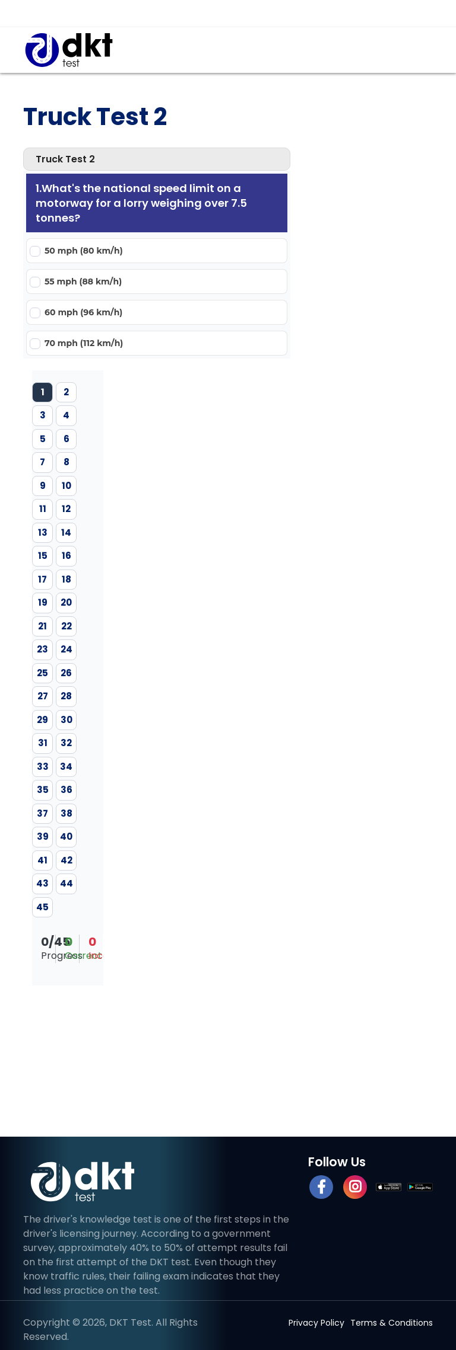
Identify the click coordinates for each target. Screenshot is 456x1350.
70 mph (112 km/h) (84, 343)
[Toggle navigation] (415, 50)
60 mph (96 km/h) (83, 312)
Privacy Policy (316, 1323)
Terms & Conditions (391, 1323)
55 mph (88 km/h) (83, 281)
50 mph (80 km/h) (84, 250)
